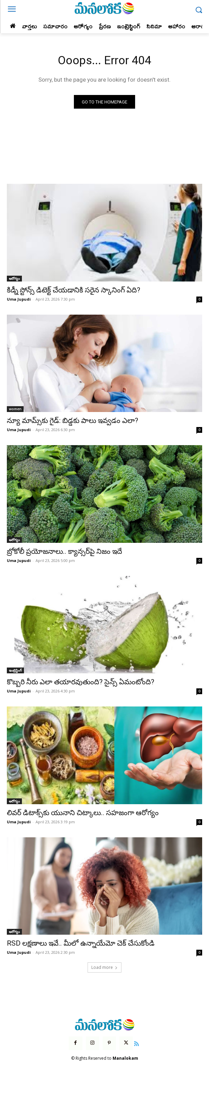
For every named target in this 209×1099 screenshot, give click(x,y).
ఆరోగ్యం (14, 278)
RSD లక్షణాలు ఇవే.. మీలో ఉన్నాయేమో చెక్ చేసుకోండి (81, 943)
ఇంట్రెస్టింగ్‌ (15, 670)
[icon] (136, 1043)
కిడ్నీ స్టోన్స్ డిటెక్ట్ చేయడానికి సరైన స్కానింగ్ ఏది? (73, 290)
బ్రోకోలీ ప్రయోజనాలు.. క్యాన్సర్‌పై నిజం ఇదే (64, 551)
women (15, 409)
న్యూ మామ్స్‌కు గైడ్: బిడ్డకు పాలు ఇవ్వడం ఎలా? (72, 420)
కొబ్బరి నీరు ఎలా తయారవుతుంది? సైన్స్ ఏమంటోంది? (80, 682)
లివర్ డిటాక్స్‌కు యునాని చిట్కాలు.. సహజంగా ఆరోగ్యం (83, 813)
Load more (104, 967)
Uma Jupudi (19, 299)
